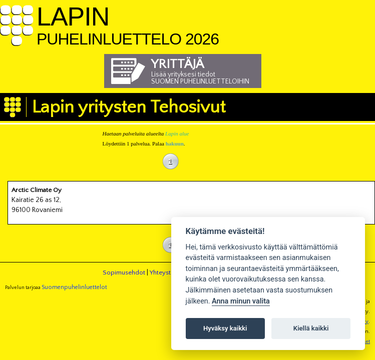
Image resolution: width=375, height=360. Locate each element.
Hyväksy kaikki (225, 328)
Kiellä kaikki (311, 328)
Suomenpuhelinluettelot (74, 287)
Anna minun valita (241, 301)
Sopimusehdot (124, 272)
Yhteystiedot (168, 272)
